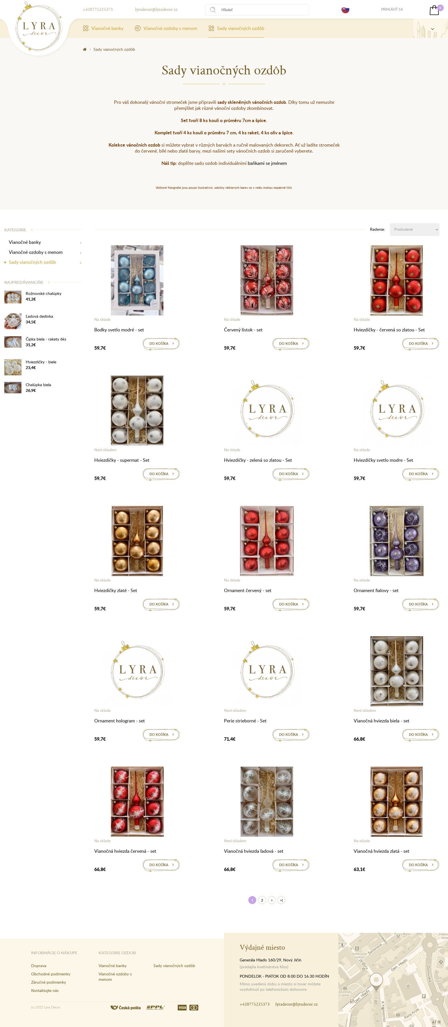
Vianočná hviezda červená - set (125, 851)
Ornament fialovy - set (376, 590)
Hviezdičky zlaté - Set (115, 590)
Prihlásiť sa (392, 9)
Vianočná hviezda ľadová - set (253, 851)
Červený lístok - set (243, 330)
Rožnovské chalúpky (43, 293)
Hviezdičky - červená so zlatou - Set (389, 330)
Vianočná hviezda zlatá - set (381, 851)
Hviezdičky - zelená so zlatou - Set (258, 460)
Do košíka (158, 343)
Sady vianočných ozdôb (236, 28)
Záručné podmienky (48, 982)
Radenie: (377, 229)
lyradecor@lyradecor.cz (156, 9)
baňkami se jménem (267, 163)
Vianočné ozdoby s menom (166, 28)
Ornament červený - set (247, 590)
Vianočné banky (103, 28)
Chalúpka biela (38, 384)
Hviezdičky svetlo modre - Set (383, 460)
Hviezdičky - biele (41, 361)
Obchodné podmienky (50, 974)
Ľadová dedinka (39, 316)
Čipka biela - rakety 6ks (46, 339)
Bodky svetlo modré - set (119, 330)
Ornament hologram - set (119, 721)
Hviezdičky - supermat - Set (121, 460)
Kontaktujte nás (45, 990)
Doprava (38, 965)
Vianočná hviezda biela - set (381, 721)
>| (281, 900)
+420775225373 (98, 9)
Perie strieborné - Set (245, 721)
